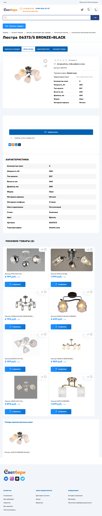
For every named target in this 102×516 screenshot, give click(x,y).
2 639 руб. (18, 319)
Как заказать (8, 463)
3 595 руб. (18, 362)
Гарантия (6, 459)
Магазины (7, 2)
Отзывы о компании (75, 452)
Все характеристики (85, 77)
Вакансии (39, 459)
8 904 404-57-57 (43, 9)
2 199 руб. (18, 277)
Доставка (30, 2)
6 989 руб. (81, 319)
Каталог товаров (14, 26)
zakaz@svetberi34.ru (14, 500)
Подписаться (51, 132)
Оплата (40, 2)
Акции (47, 2)
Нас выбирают (8, 456)
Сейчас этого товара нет (25, 138)
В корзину (15, 283)
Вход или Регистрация (89, 2)
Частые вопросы (9, 466)
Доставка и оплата (42, 452)
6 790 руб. (81, 277)
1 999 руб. (50, 277)
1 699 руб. (50, 362)
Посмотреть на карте (14, 487)
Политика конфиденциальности (80, 459)
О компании (18, 2)
